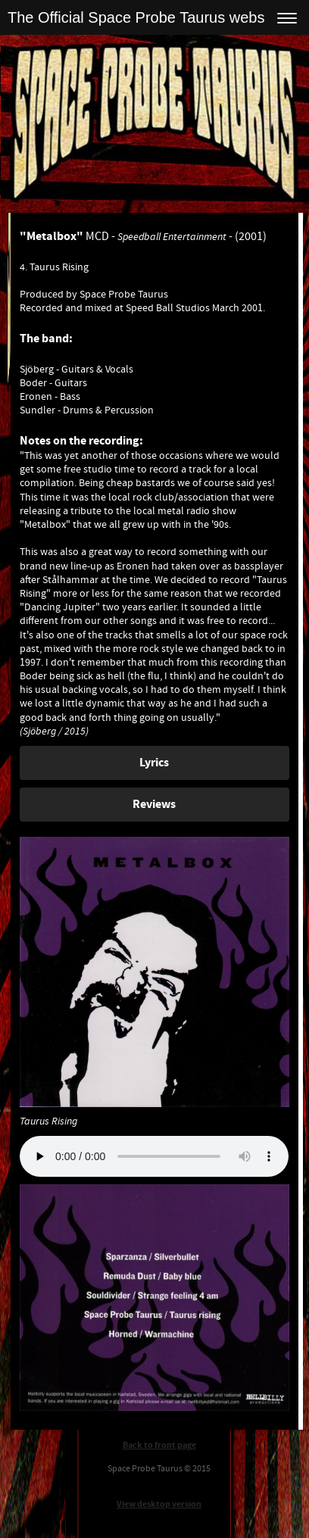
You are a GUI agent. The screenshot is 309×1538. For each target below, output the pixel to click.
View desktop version (159, 1504)
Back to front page (159, 1445)
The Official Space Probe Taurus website (144, 17)
